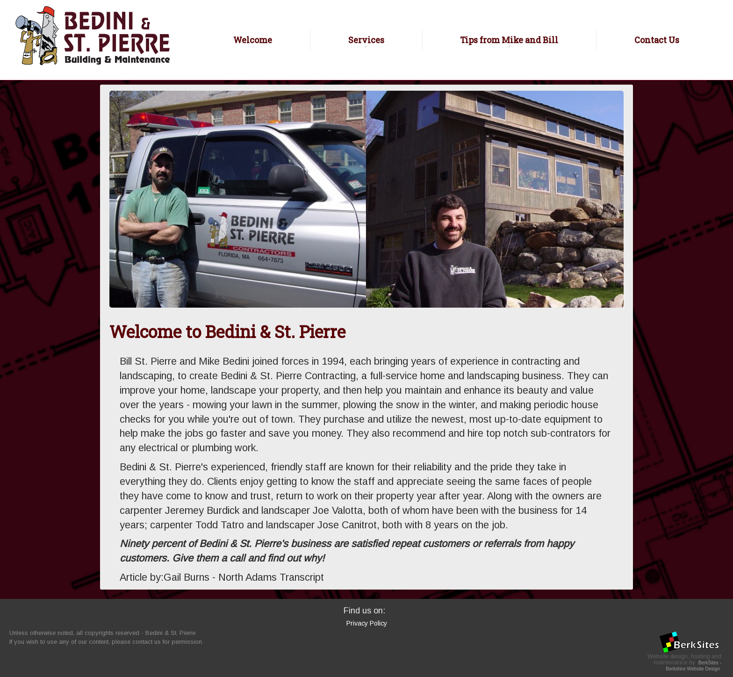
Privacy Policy (366, 623)
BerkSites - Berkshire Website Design (693, 666)
